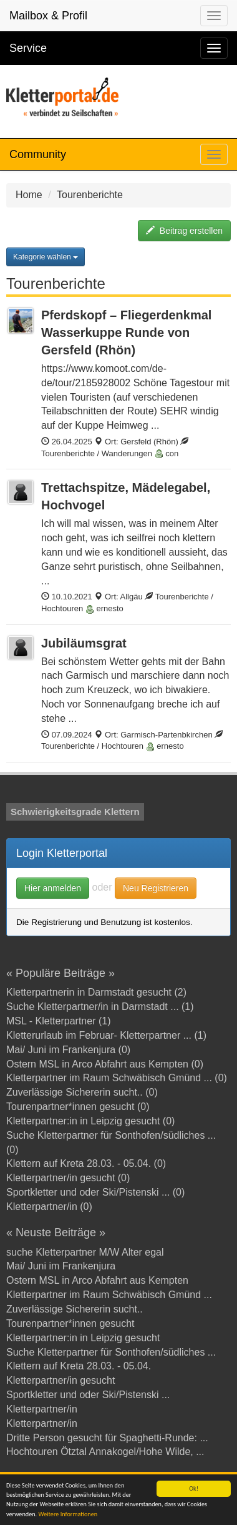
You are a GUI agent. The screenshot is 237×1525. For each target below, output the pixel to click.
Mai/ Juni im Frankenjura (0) (68, 1049)
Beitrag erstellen (184, 231)
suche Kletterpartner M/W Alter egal (85, 1252)
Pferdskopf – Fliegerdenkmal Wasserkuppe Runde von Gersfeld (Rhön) (126, 332)
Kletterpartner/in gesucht (60, 1380)
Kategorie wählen (45, 256)
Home (29, 194)
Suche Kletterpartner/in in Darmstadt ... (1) (100, 1006)
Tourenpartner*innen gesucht (70, 1323)
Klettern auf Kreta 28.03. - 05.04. (78, 1366)
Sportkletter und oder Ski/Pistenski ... (88, 1394)
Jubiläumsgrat (84, 643)
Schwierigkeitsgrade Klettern (75, 811)
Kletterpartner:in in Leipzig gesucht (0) (90, 1121)
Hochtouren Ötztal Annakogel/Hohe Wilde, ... (105, 1451)
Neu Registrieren (155, 888)
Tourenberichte (90, 194)
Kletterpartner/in (41, 1409)
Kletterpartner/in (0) (49, 1206)
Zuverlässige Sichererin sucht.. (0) (82, 1092)
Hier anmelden (52, 888)
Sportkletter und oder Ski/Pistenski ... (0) (95, 1192)
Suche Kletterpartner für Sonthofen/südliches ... (111, 1352)
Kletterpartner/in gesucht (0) (68, 1177)
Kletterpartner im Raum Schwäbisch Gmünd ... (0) (116, 1077)
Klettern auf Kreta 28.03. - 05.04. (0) (86, 1163)
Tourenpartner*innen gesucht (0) (77, 1106)
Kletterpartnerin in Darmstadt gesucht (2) (96, 992)
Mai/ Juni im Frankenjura (60, 1266)
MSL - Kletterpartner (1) (58, 1021)
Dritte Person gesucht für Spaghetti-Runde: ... (107, 1437)
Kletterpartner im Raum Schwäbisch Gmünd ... (109, 1294)
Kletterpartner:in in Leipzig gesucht (83, 1337)
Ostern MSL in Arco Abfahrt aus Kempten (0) (104, 1064)
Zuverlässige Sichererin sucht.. (74, 1309)
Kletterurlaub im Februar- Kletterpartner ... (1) (106, 1035)
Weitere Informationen (67, 1514)
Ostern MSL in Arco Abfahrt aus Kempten (97, 1280)
